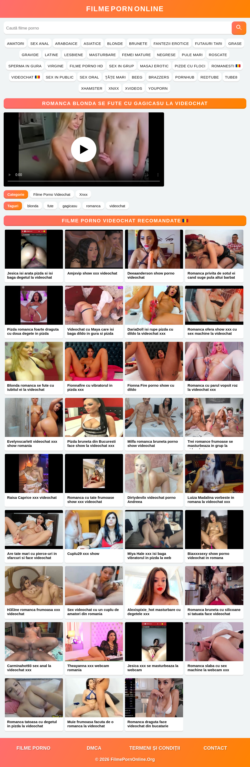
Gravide (30, 55)
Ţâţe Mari (115, 77)
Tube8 (231, 77)
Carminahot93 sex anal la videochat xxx (29, 668)
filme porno (34, 748)
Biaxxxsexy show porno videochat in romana (208, 555)
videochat (117, 206)
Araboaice (66, 43)
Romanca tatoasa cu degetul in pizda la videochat (32, 724)
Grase (235, 43)
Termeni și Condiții (154, 748)
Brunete (138, 43)
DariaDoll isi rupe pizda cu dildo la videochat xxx (150, 331)
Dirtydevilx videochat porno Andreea (151, 499)
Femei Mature (136, 55)
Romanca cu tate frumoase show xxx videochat (90, 499)
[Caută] (239, 28)
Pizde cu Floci (190, 66)
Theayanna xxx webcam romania (88, 668)
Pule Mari (192, 55)
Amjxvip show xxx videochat (92, 273)
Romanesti (225, 66)
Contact (215, 748)
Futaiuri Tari (208, 43)
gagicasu (69, 206)
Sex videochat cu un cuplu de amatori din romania (93, 612)
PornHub (185, 77)
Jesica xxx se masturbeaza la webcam (152, 668)
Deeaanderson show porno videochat (151, 275)
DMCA (94, 748)
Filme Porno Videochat (51, 194)
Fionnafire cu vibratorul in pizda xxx (90, 387)
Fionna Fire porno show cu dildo (150, 387)
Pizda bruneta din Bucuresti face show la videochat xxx (91, 443)
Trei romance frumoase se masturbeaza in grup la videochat (210, 445)
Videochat (25, 77)
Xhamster (91, 88)
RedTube (209, 77)
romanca (93, 206)
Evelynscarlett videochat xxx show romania (32, 443)
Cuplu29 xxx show (83, 553)
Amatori (15, 43)
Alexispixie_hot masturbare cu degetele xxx (154, 612)
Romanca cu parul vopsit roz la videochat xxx (213, 387)
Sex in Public (60, 77)
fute (50, 206)
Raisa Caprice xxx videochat (32, 497)
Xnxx (113, 88)
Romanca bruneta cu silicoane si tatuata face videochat (214, 612)
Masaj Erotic (154, 66)
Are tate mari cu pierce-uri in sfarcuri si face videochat (32, 555)
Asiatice (92, 43)
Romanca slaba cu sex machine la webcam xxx (208, 668)
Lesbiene (73, 55)
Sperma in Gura (25, 66)
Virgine (55, 66)
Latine (51, 55)
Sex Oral (89, 77)
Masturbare (102, 55)
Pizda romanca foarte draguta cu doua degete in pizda (33, 331)
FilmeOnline (125, 9)
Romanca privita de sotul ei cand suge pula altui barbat (211, 275)
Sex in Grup (121, 66)
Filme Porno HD (86, 66)
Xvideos (133, 88)
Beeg (137, 77)
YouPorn (158, 88)
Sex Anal (39, 43)
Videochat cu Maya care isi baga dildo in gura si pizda (90, 331)
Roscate (218, 55)
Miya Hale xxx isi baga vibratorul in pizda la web (149, 555)
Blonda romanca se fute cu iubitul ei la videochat (30, 387)
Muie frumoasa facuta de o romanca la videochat (90, 724)
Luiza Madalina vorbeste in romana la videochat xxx (211, 499)
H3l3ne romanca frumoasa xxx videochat (33, 612)
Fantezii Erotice (171, 43)
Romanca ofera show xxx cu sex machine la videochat (212, 331)
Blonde (115, 43)
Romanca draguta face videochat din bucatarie (147, 724)
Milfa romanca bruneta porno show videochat (152, 443)
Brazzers (159, 77)
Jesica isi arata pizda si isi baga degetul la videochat (30, 275)
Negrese (166, 55)
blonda (32, 206)
